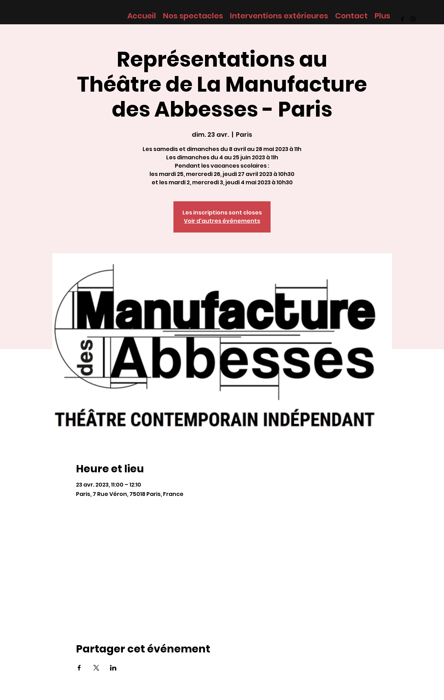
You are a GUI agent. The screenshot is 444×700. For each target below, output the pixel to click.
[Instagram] (412, 19)
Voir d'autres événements (222, 221)
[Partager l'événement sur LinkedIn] (113, 668)
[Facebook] (402, 19)
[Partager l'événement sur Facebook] (79, 668)
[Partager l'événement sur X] (96, 668)
